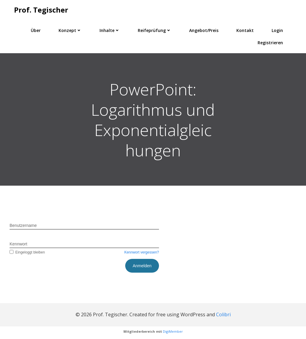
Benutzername (23, 225)
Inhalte (110, 30)
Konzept (70, 30)
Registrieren (270, 42)
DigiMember (173, 331)
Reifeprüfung (154, 30)
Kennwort (18, 244)
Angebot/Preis (203, 30)
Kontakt (245, 30)
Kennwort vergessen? (141, 252)
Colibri (223, 314)
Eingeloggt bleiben (27, 252)
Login (277, 30)
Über (36, 30)
